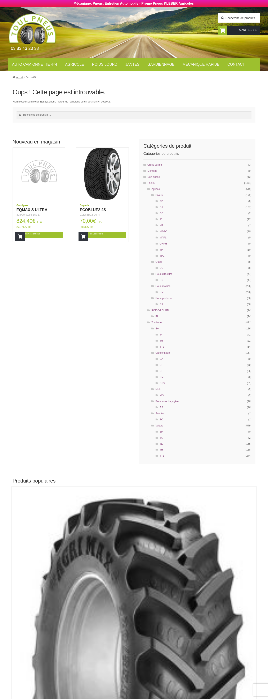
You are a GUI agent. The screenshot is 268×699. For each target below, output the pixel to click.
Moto (158, 389)
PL (157, 316)
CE (161, 365)
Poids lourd (104, 64)
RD (161, 280)
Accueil (19, 77)
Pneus (151, 183)
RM (162, 292)
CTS (162, 383)
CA (161, 358)
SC (161, 419)
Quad (159, 261)
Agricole (74, 64)
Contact (236, 64)
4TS (162, 346)
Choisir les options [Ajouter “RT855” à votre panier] (41, 580)
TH (161, 449)
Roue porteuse (164, 298)
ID (161, 219)
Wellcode (46, 695)
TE (161, 443)
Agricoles (86, 643)
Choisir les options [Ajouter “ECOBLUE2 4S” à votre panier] (104, 235)
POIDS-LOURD (160, 310)
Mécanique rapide (201, 64)
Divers (159, 195)
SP (161, 431)
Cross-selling (154, 164)
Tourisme (156, 322)
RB (161, 407)
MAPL (163, 237)
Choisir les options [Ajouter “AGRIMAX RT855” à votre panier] (225, 580)
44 (161, 334)
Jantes (132, 64)
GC (161, 213)
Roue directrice (164, 274)
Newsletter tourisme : (33, 647)
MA (161, 225)
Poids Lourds (88, 649)
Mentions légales (152, 670)
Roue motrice (163, 286)
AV (161, 201)
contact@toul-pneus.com (212, 664)
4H (161, 340)
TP (161, 249)
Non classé (153, 176)
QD (161, 267)
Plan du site (147, 676)
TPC (162, 255)
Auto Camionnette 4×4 (34, 64)
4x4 (158, 328)
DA (161, 207)
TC (161, 437)
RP (161, 304)
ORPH (163, 243)
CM (162, 377)
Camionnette (163, 352)
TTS (162, 455)
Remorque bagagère (167, 401)
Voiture (159, 425)
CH (161, 371)
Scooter (160, 413)
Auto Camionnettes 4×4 (96, 638)
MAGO (163, 231)
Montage (152, 170)
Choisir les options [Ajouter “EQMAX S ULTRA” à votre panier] (40, 235)
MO (162, 395)
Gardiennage (160, 64)
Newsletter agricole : (33, 656)
